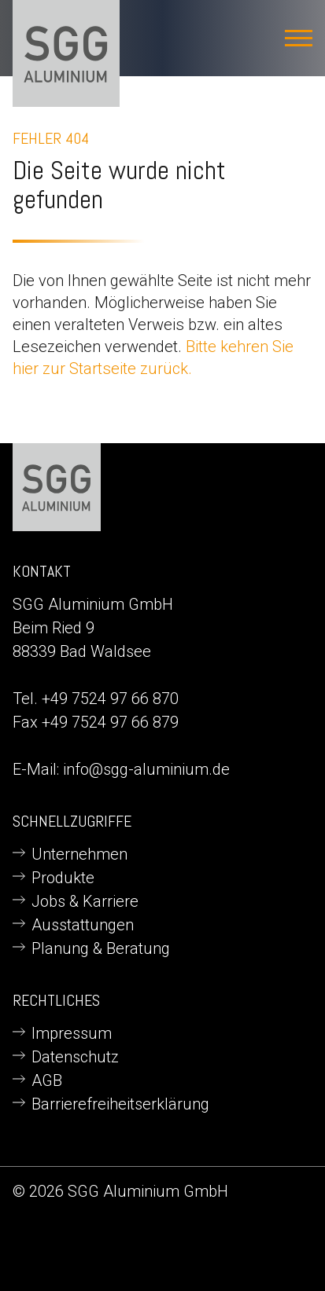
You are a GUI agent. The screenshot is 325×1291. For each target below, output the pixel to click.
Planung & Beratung (100, 948)
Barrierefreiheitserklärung (120, 1104)
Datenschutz (75, 1056)
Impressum (71, 1033)
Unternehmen (79, 854)
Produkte (62, 877)
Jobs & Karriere (84, 901)
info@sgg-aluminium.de (146, 769)
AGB (46, 1080)
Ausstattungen (82, 924)
